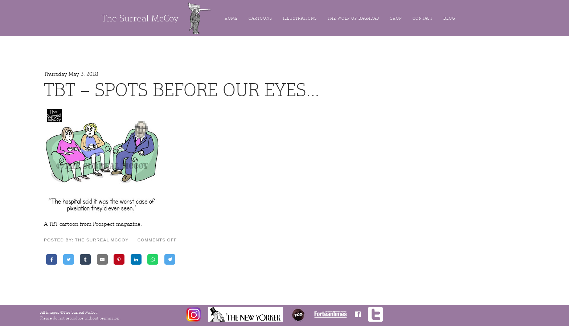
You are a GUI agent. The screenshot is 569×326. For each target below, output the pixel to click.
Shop (396, 18)
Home (231, 18)
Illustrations (300, 18)
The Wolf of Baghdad (353, 18)
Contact (423, 18)
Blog (449, 18)
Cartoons (260, 18)
